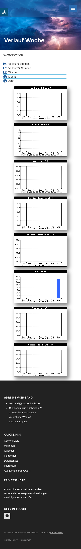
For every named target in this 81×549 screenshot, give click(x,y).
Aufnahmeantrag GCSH (17, 470)
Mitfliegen (9, 445)
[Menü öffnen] (73, 8)
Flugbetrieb (10, 455)
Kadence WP (56, 532)
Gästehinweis (11, 440)
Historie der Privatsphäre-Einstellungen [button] (25, 493)
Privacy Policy (11, 540)
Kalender (9, 450)
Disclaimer (26, 540)
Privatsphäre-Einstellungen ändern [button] (23, 489)
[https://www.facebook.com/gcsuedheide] (7, 516)
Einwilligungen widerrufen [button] (18, 497)
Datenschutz (11, 460)
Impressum (10, 465)
